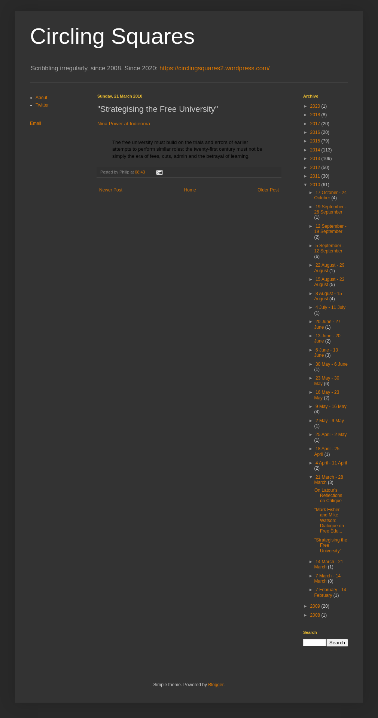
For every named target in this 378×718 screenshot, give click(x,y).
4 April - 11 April (331, 463)
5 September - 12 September (329, 248)
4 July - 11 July (330, 307)
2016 (315, 132)
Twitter (42, 105)
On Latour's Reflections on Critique (328, 496)
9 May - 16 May (331, 406)
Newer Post (110, 190)
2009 (315, 606)
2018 (315, 114)
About (41, 97)
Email (35, 123)
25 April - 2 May (331, 434)
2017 (315, 123)
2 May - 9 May (329, 420)
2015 (315, 141)
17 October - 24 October (330, 195)
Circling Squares (112, 36)
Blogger (215, 684)
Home (190, 190)
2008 (315, 615)
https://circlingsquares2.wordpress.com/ (214, 68)
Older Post (268, 190)
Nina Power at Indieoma (123, 123)
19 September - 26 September (330, 209)
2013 (315, 158)
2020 (315, 106)
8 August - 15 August (328, 296)
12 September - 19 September (330, 229)
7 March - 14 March (327, 578)
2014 (315, 150)
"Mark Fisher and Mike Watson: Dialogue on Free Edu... (329, 520)
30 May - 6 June (331, 364)
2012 (315, 167)
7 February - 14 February (330, 592)
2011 (315, 176)
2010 (315, 184)
